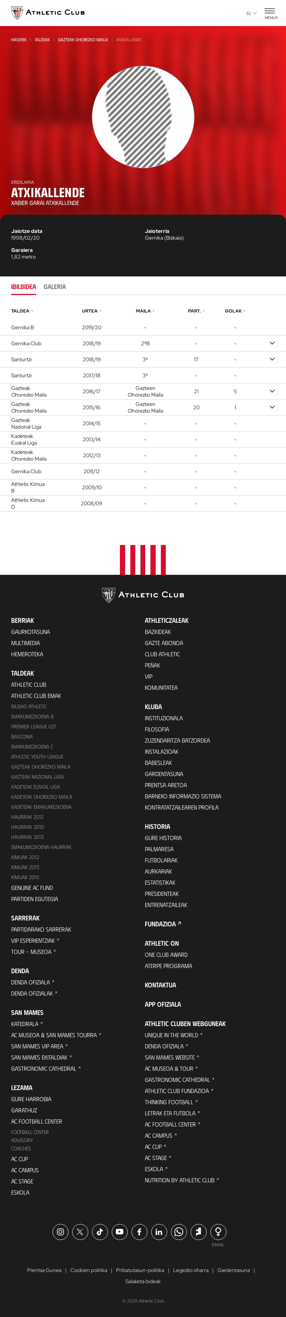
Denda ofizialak (32, 993)
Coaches (21, 1148)
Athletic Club (28, 684)
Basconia (22, 736)
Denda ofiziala (30, 982)
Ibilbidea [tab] (23, 286)
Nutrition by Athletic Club (179, 1179)
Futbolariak (161, 859)
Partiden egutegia (34, 898)
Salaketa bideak (143, 1281)
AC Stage (22, 1181)
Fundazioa (160, 924)
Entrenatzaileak (166, 904)
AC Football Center (36, 1121)
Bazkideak (158, 631)
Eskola (20, 1192)
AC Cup (19, 1158)
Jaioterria (157, 231)
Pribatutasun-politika (140, 1270)
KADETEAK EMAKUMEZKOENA (41, 807)
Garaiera (22, 250)
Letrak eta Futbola (170, 1112)
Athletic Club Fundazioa (177, 1090)
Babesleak (158, 762)
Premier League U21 (33, 726)
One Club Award (166, 954)
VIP (148, 676)
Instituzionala (164, 717)
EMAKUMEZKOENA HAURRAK (41, 847)
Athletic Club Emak (36, 695)
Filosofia (157, 729)
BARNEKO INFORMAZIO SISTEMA (183, 796)
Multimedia (25, 642)
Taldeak (42, 39)
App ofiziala (163, 1004)
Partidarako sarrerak (41, 929)
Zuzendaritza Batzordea (177, 740)
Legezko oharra (191, 1270)
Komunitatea (161, 687)
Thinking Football (169, 1101)
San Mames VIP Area (37, 1046)
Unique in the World (171, 1034)
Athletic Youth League (37, 756)
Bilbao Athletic (29, 706)
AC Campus (25, 1169)
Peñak (152, 665)
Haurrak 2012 (27, 817)
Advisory (22, 1140)
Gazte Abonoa (164, 642)
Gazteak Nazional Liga (37, 776)
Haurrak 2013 (27, 837)
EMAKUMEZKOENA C (32, 746)
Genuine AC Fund (32, 887)
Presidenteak (162, 893)
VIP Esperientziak (33, 940)
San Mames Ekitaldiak (39, 1057)
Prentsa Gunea (44, 1270)
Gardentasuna (164, 773)
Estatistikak (160, 882)
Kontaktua (160, 985)
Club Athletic (162, 653)
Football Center (30, 1132)
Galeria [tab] (55, 286)
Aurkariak (158, 871)
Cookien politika (88, 1270)
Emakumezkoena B (32, 716)
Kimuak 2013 (25, 867)
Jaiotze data (26, 231)
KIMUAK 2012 (25, 857)
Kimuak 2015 (25, 877)
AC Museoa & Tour (169, 1068)
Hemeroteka (27, 653)
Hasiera (18, 39)
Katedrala (24, 1023)
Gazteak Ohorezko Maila (83, 39)
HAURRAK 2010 (27, 827)
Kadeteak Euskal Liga (35, 787)
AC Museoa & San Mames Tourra (54, 1034)
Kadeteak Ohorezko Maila (41, 797)
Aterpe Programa (168, 965)
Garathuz (24, 1109)
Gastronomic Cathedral (43, 1068)
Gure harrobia (31, 1098)
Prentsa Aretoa (166, 784)
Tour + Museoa (31, 951)
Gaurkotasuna (30, 631)
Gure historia (163, 837)
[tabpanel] (143, 409)
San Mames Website (170, 1057)
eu (252, 13)
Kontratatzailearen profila (182, 807)
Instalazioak (161, 751)
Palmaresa (159, 848)
